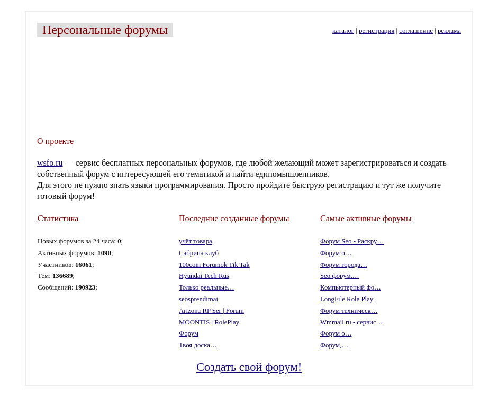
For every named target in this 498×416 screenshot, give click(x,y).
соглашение (416, 30)
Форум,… (334, 345)
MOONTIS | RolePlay (209, 322)
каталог (343, 30)
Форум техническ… (349, 310)
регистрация (376, 30)
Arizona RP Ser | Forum (211, 310)
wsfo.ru (49, 162)
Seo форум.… (339, 275)
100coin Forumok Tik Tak (214, 264)
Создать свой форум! (249, 367)
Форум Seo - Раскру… (352, 241)
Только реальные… (206, 287)
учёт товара (195, 241)
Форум (188, 333)
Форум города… (343, 264)
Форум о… (335, 253)
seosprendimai (198, 299)
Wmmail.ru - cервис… (351, 322)
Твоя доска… (198, 345)
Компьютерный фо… (350, 287)
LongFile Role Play (346, 299)
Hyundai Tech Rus (204, 275)
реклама (449, 30)
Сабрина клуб (199, 253)
